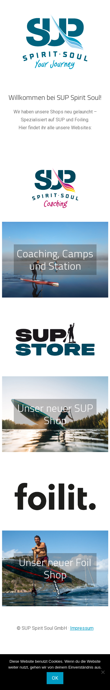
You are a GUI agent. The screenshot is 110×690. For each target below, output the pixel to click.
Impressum (82, 628)
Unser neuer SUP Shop (55, 414)
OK (55, 678)
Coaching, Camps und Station (55, 259)
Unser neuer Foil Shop (55, 568)
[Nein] (103, 672)
